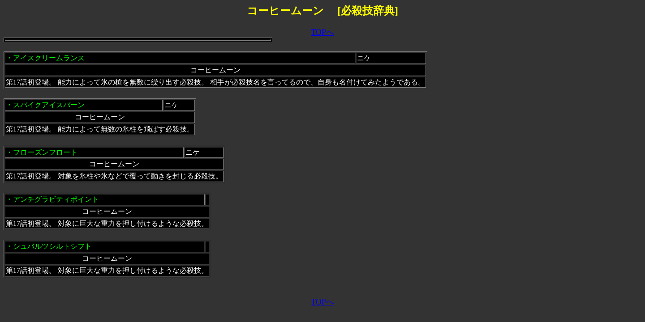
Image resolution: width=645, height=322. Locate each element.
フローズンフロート (45, 152)
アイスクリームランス (49, 58)
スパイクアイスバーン (49, 105)
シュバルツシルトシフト (52, 246)
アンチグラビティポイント (56, 199)
